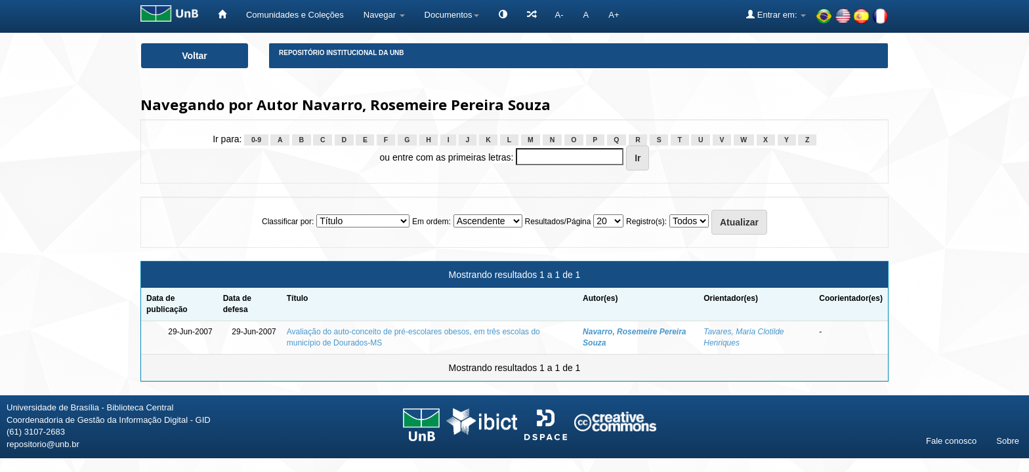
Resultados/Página (558, 221)
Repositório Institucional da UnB (341, 52)
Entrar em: (776, 14)
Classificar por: (288, 221)
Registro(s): (646, 221)
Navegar (384, 15)
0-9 (256, 140)
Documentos (452, 15)
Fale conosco (951, 441)
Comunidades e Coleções (295, 15)
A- (559, 15)
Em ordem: (431, 221)
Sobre (1007, 441)
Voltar (194, 55)
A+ (613, 15)
